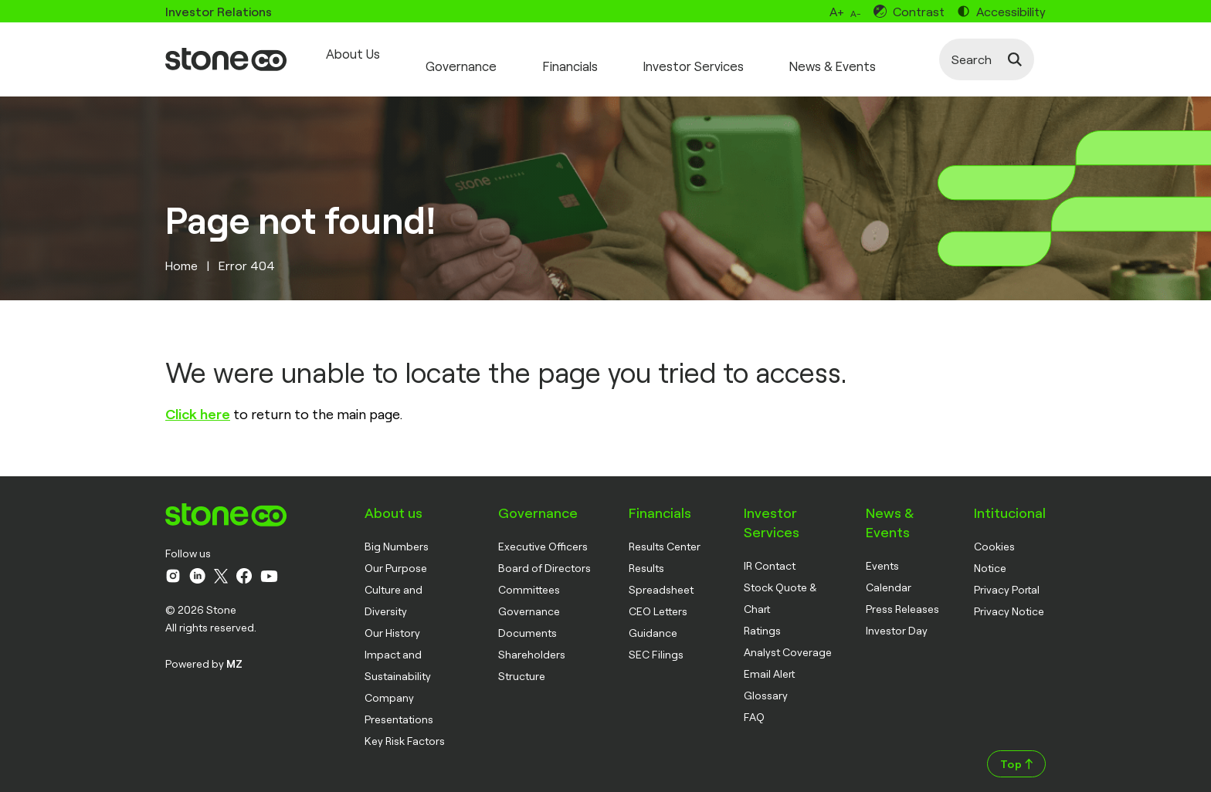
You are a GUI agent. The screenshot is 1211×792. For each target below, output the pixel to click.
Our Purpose (396, 555)
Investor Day (897, 617)
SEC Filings (656, 641)
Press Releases (902, 596)
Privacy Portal (1007, 577)
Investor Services (719, 53)
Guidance (653, 620)
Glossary (766, 682)
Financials (585, 53)
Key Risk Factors (405, 728)
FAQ (754, 704)
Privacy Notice (1009, 598)
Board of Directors (544, 555)
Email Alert (769, 661)
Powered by (204, 651)
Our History (392, 620)
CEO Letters (658, 598)
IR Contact (769, 553)
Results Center (664, 533)
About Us (349, 53)
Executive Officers (543, 533)
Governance (467, 53)
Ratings (762, 617)
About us (393, 500)
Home (181, 252)
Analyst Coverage (788, 639)
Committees (529, 577)
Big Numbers (397, 533)
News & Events (869, 53)
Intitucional (1010, 500)
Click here (197, 401)
